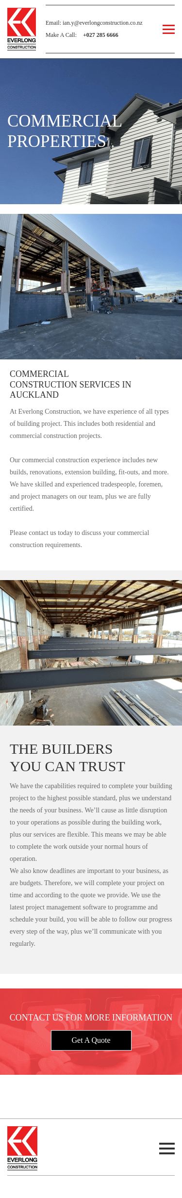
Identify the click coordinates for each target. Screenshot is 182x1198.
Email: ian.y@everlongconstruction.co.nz (94, 22)
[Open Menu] (169, 29)
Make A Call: (82, 35)
